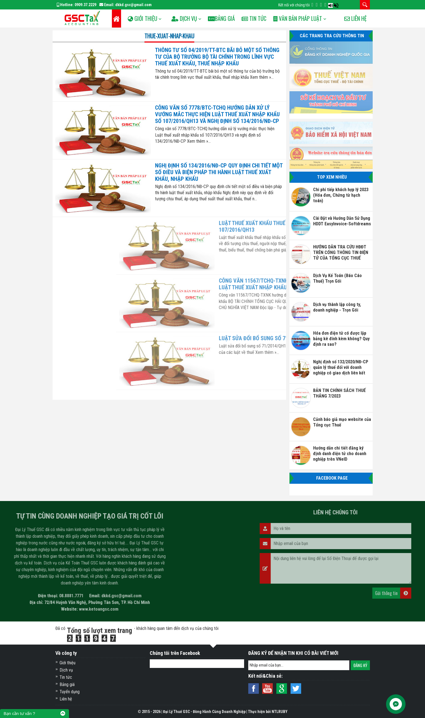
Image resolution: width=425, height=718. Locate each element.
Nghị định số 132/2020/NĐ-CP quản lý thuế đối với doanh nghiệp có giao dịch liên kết (340, 367)
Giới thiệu (67, 662)
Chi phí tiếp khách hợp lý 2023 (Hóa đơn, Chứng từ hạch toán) (341, 195)
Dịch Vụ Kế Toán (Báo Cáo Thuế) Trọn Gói (337, 278)
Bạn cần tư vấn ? (19, 713)
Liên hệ (355, 36)
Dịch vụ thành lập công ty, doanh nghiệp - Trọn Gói (337, 307)
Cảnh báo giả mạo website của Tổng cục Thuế (342, 422)
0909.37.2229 (85, 5)
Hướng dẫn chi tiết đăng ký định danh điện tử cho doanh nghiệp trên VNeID (339, 453)
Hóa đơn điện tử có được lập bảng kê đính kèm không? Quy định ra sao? (341, 338)
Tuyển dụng (70, 691)
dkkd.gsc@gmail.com (133, 5)
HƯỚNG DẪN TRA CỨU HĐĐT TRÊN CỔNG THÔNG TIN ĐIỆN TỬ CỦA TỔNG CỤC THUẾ (340, 252)
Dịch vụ (66, 670)
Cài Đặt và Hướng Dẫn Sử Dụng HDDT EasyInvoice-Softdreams (342, 221)
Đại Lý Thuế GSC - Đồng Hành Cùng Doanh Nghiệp (204, 711)
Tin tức (262, 18)
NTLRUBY (280, 711)
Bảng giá (67, 684)
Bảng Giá (228, 18)
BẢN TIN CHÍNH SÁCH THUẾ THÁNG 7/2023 (339, 393)
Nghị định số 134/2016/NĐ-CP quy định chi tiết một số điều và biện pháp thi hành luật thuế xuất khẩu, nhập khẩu (218, 172)
